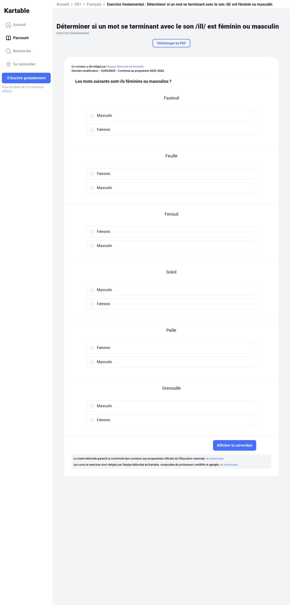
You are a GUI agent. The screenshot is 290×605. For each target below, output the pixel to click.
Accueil (16, 25)
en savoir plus (215, 458)
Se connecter (20, 64)
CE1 (78, 4)
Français (94, 4)
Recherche (18, 51)
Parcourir (17, 38)
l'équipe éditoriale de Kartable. (125, 66)
